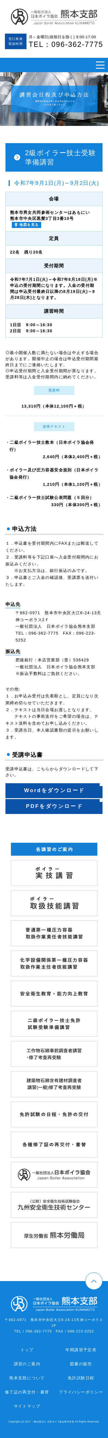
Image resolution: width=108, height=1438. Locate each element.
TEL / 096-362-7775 (33, 1331)
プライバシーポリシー (81, 1392)
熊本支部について (27, 1378)
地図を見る (29, 225)
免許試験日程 (81, 1378)
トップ (27, 1349)
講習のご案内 (27, 1364)
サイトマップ (27, 1406)
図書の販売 (81, 1364)
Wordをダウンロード (54, 790)
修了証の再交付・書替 (27, 1392)
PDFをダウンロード (54, 806)
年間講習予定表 (80, 1349)
